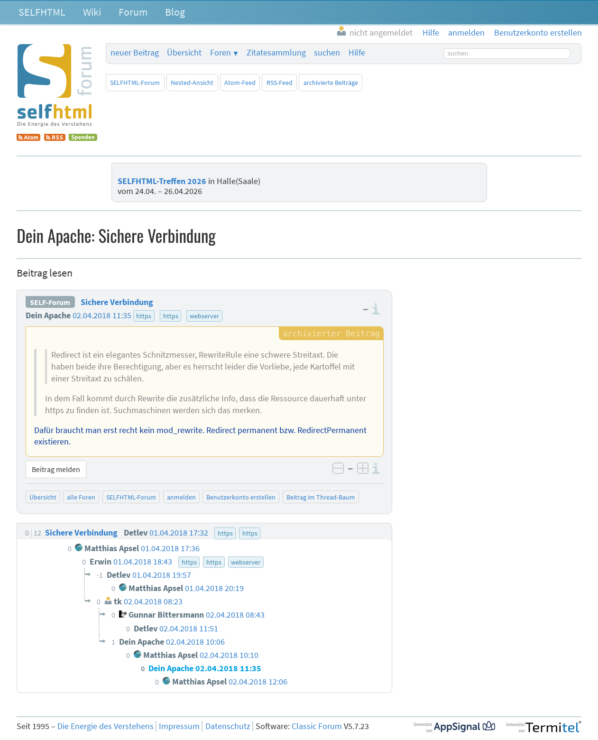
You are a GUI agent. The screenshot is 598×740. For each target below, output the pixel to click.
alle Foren (81, 497)
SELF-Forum (50, 302)
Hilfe (357, 52)
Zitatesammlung (276, 52)
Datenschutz (227, 726)
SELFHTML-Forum (135, 82)
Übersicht (184, 52)
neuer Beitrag (134, 52)
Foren (220, 52)
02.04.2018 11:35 (102, 315)
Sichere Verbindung (117, 302)
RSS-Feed (280, 82)
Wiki (92, 11)
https (143, 316)
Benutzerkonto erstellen (241, 497)
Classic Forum (317, 726)
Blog (175, 11)
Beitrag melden (56, 469)
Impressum (179, 726)
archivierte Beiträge (331, 82)
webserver (204, 316)
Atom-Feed (240, 82)
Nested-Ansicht (192, 82)
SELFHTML (41, 11)
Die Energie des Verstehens (105, 726)
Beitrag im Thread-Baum (320, 497)
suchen (327, 52)
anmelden (181, 497)
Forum (133, 11)
